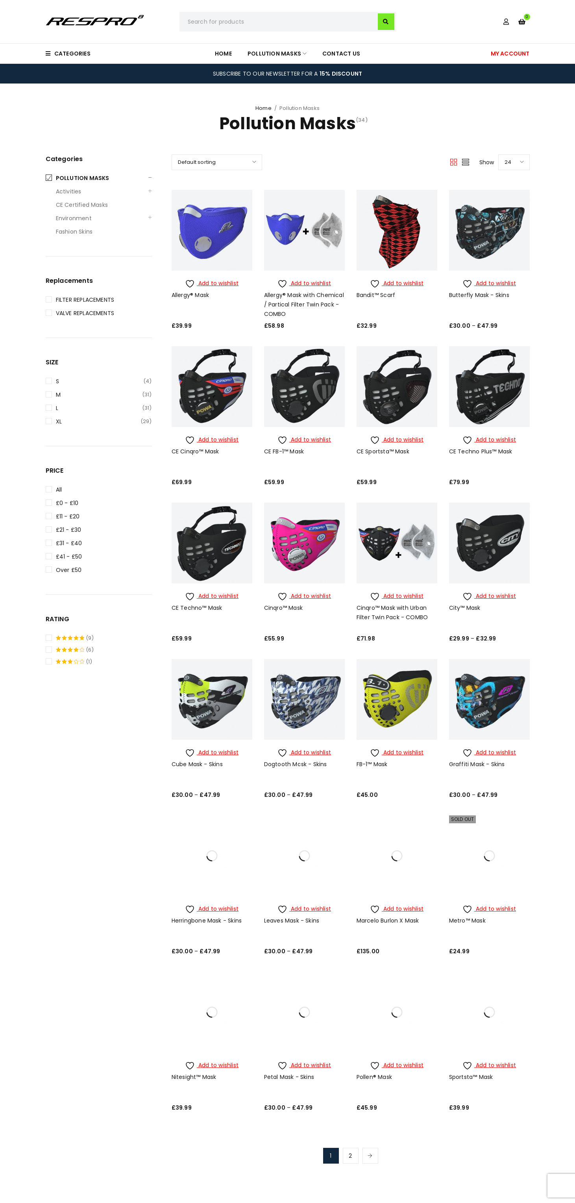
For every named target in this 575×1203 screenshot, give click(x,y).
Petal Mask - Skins (289, 1077)
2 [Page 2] (350, 1156)
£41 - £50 (69, 557)
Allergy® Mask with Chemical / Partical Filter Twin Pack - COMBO (304, 304)
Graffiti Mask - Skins (477, 764)
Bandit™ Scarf (376, 295)
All (59, 490)
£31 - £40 (69, 543)
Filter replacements (85, 300)
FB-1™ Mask (372, 764)
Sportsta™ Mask (471, 1077)
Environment (74, 218)
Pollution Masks (82, 178)
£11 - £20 (68, 516)
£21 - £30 (68, 530)
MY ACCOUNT (510, 54)
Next (370, 1156)
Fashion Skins (74, 232)
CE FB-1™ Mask (284, 451)
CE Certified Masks (82, 205)
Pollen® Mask (374, 1077)
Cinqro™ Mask (283, 608)
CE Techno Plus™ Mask (480, 451)
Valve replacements (85, 313)
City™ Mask (465, 608)
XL (59, 421)
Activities (68, 191)
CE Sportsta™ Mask (383, 451)
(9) (75, 638)
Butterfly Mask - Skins (479, 295)
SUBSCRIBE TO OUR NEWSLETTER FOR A (287, 74)
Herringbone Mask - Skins (207, 921)
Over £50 (69, 570)
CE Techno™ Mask (197, 608)
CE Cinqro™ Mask (195, 451)
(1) (74, 661)
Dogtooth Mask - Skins (295, 764)
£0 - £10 (67, 503)
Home (263, 108)
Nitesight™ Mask (194, 1077)
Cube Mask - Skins (197, 764)
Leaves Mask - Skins (292, 921)
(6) (75, 650)
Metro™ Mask (467, 921)
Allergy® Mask (190, 295)
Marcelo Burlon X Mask (388, 921)
